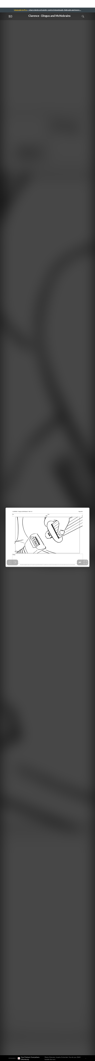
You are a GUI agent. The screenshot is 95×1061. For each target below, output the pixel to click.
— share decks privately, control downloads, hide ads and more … (47, 10)
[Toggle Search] (83, 16)
